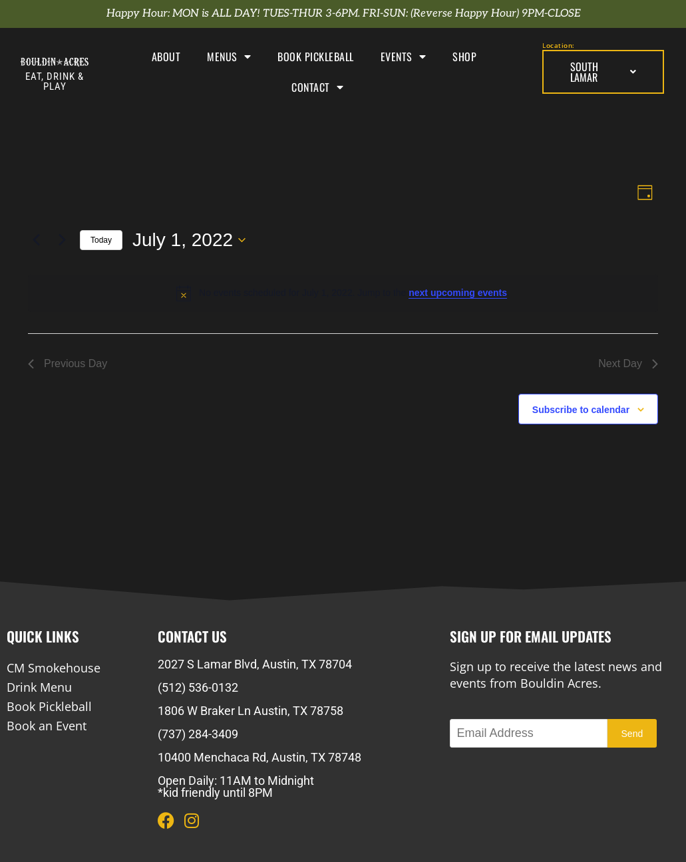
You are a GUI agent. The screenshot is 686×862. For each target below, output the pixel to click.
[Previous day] (36, 240)
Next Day (628, 363)
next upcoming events (458, 292)
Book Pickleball (315, 57)
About (166, 57)
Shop (464, 57)
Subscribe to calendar (580, 409)
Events (404, 57)
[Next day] (62, 240)
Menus (229, 57)
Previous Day (67, 363)
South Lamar (602, 72)
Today (101, 240)
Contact (317, 87)
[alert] (343, 293)
